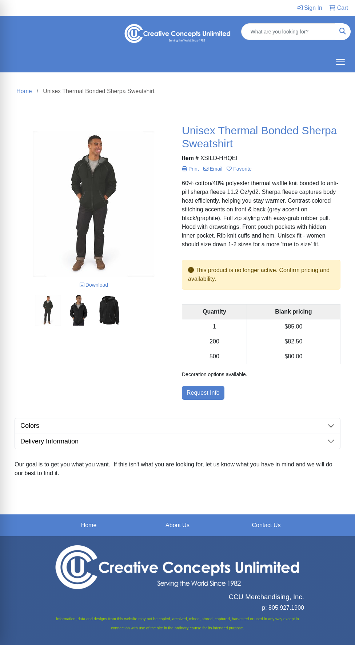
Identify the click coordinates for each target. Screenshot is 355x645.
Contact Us (266, 525)
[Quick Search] (288, 31)
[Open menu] (340, 62)
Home (89, 525)
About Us (177, 525)
